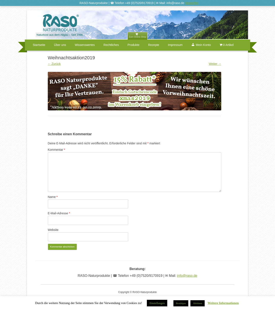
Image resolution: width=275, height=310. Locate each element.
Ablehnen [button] (197, 303)
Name (53, 197)
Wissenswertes (85, 45)
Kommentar (56, 149)
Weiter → (215, 63)
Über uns (60, 45)
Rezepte (153, 45)
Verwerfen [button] (191, 3)
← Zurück (54, 63)
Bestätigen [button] (181, 303)
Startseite (39, 45)
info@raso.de (187, 275)
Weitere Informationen (223, 303)
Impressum (175, 45)
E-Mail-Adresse (59, 213)
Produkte (133, 45)
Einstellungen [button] (157, 303)
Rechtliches (111, 45)
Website (53, 230)
